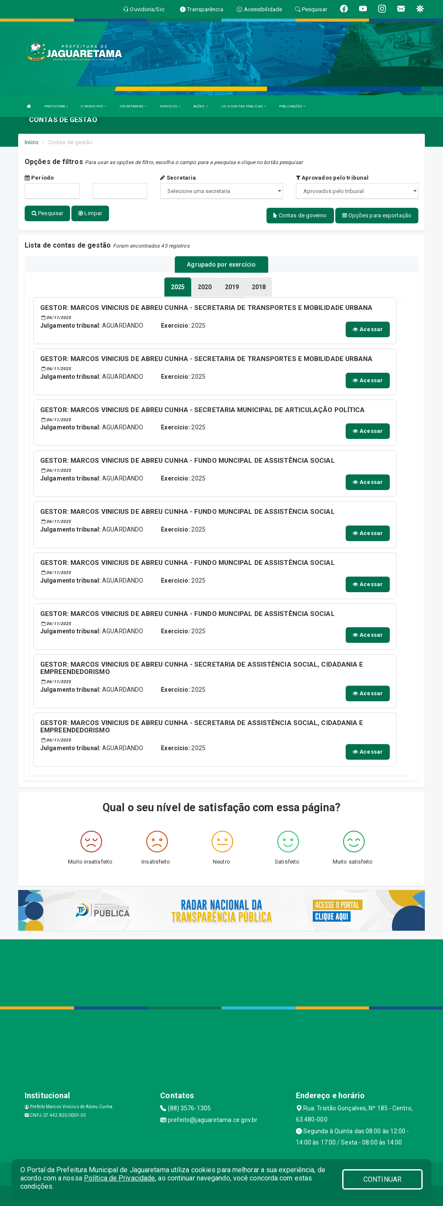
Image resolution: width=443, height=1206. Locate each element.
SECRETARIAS (133, 106)
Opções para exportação (376, 215)
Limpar (90, 213)
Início (32, 142)
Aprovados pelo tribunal (332, 177)
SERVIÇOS (170, 106)
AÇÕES (200, 106)
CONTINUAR (382, 1179)
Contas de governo (300, 215)
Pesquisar (47, 213)
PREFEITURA (56, 106)
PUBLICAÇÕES (292, 106)
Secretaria (178, 177)
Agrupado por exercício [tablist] (221, 263)
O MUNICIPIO (93, 106)
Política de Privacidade (119, 1178)
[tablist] (177, 285)
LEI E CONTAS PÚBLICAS (243, 106)
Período (39, 177)
